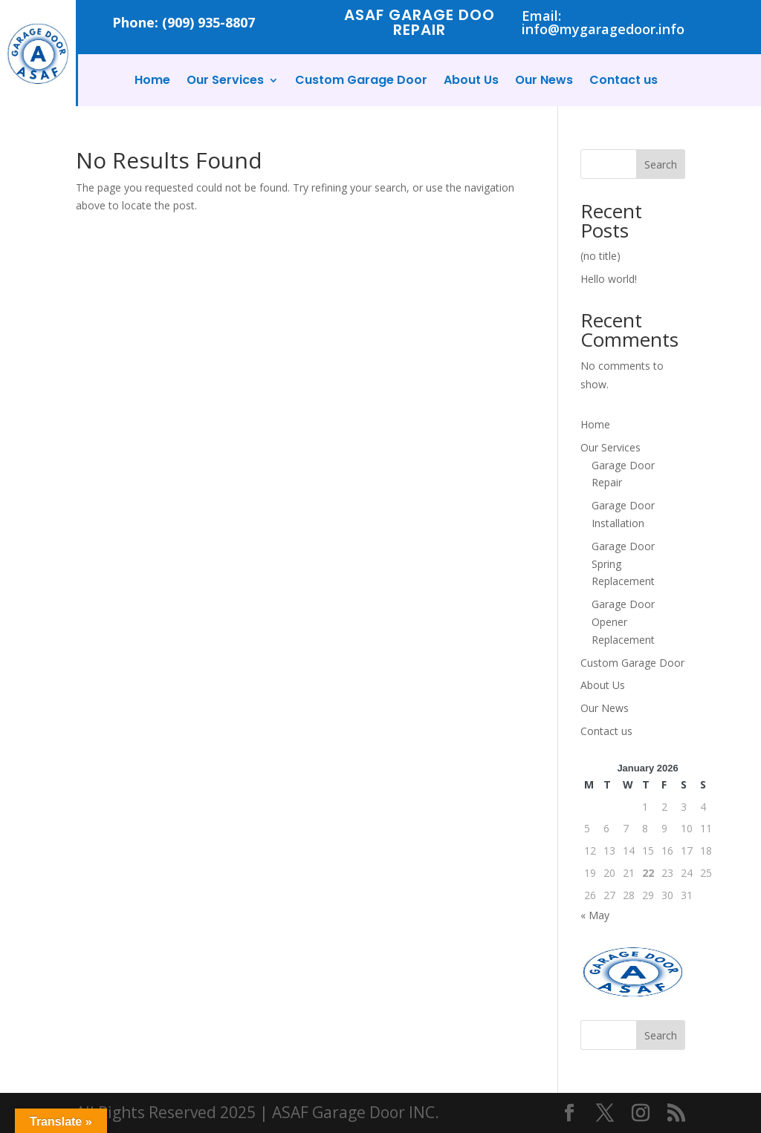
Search (660, 164)
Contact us (623, 81)
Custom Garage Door (361, 81)
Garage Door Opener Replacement (623, 622)
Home (152, 81)
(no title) (600, 256)
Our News (544, 81)
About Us (471, 81)
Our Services (225, 81)
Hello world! (608, 279)
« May (594, 915)
